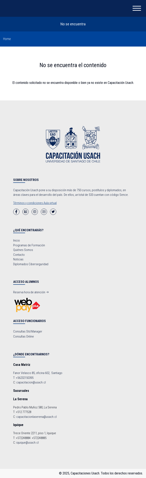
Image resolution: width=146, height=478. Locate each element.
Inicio (16, 240)
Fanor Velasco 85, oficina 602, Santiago (37, 373)
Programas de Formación (29, 245)
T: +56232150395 (23, 378)
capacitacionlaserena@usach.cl (36, 417)
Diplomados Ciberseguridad (30, 264)
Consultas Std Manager (27, 331)
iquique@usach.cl (27, 442)
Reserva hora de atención (31, 292)
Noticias (18, 259)
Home (7, 39)
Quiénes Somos (23, 250)
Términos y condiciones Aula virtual (35, 203)
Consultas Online (23, 336)
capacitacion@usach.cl (31, 382)
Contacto (19, 255)
